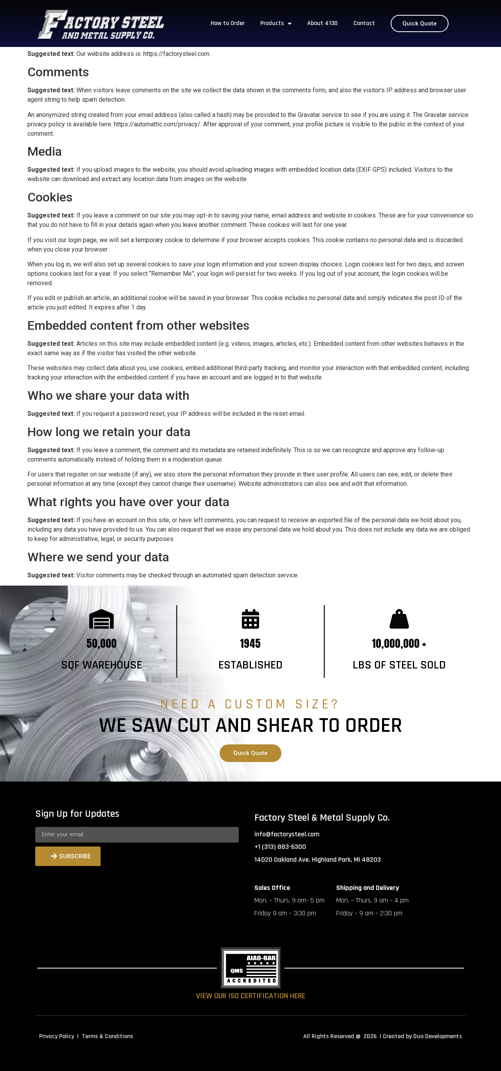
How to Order (228, 23)
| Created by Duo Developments (421, 1036)
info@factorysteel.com (286, 834)
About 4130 (322, 23)
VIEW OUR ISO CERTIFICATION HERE (250, 996)
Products (276, 23)
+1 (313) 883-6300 (280, 846)
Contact (364, 23)
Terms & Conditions (107, 1036)
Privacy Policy (56, 1036)
